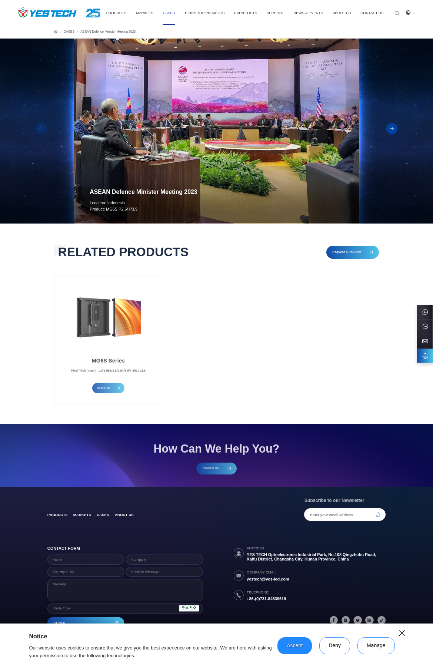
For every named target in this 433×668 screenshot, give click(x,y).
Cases (103, 515)
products (57, 515)
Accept (295, 645)
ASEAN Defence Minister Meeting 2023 (108, 31)
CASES (69, 31)
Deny (335, 645)
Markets (82, 515)
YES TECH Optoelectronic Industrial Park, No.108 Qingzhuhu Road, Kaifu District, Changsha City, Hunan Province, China (311, 556)
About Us (124, 515)
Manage (376, 645)
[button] (391, 128)
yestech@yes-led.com (268, 579)
